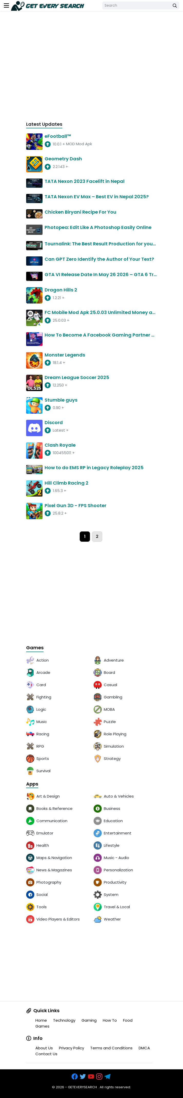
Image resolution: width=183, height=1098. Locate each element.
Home (41, 1020)
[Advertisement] (91, 70)
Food (128, 1020)
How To (110, 1020)
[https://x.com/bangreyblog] (83, 1076)
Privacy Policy (71, 1048)
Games (35, 648)
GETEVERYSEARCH (82, 1087)
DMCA (144, 1048)
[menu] (6, 5)
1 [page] (85, 536)
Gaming (89, 1020)
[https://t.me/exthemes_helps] (107, 1076)
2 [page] (97, 536)
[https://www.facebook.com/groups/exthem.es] (75, 1076)
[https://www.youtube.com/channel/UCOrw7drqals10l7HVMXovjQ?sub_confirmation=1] (91, 1076)
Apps (32, 784)
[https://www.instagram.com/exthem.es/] (99, 1076)
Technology (64, 1020)
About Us (44, 1048)
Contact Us (46, 1054)
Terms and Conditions (111, 1048)
